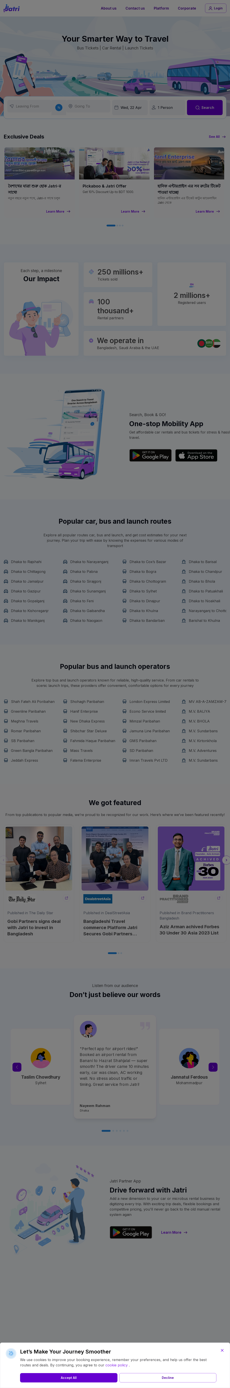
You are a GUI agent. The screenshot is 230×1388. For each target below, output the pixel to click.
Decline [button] (80, 1378)
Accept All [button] (39, 1378)
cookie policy (116, 1365)
